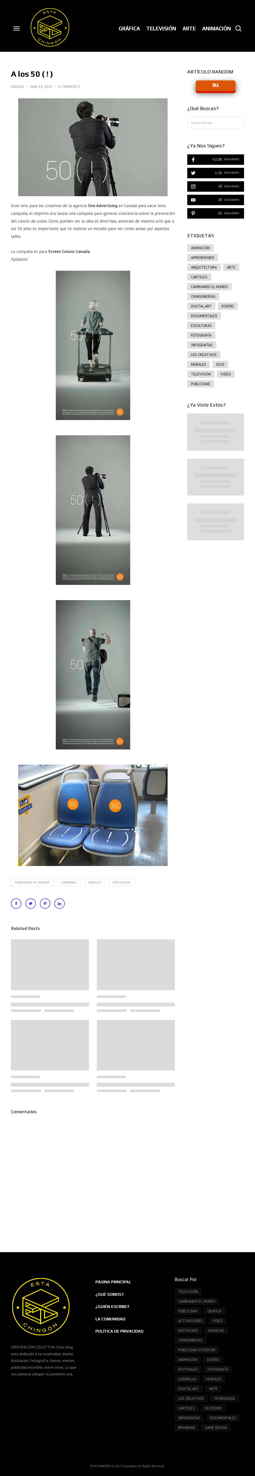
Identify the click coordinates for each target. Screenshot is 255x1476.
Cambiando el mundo (32, 882)
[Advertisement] (215, 630)
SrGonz (18, 86)
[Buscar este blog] (215, 122)
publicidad (121, 882)
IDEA (215, 85)
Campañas (68, 882)
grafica (94, 882)
